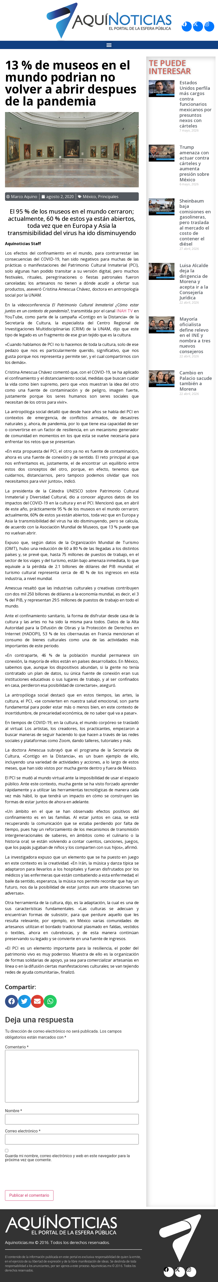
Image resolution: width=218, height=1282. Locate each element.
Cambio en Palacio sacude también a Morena (196, 381)
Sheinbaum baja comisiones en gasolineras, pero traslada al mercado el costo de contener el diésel (195, 222)
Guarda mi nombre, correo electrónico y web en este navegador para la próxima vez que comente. (67, 1158)
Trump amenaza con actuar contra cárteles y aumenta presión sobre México (194, 163)
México (89, 196)
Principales (108, 196)
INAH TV (124, 311)
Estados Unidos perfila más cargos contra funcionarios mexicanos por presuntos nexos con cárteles (196, 104)
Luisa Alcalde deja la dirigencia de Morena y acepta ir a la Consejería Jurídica (194, 281)
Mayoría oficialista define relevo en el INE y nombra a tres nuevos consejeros (195, 335)
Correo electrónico (22, 1131)
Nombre (13, 1111)
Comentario (16, 1047)
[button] (109, 45)
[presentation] (43, 1178)
